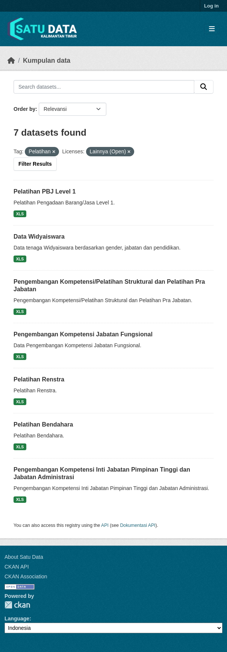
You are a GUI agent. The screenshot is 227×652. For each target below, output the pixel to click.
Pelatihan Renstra (39, 379)
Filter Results (35, 164)
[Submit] (203, 87)
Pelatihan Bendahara (43, 424)
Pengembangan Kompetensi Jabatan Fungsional (83, 334)
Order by (24, 109)
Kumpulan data (46, 60)
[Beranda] (11, 60)
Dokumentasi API (138, 525)
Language (17, 619)
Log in (211, 6)
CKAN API (17, 567)
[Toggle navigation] (211, 29)
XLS (20, 214)
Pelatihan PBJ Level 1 (45, 191)
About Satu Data (24, 557)
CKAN (17, 605)
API (105, 525)
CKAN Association (26, 576)
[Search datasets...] (104, 87)
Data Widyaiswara (39, 236)
